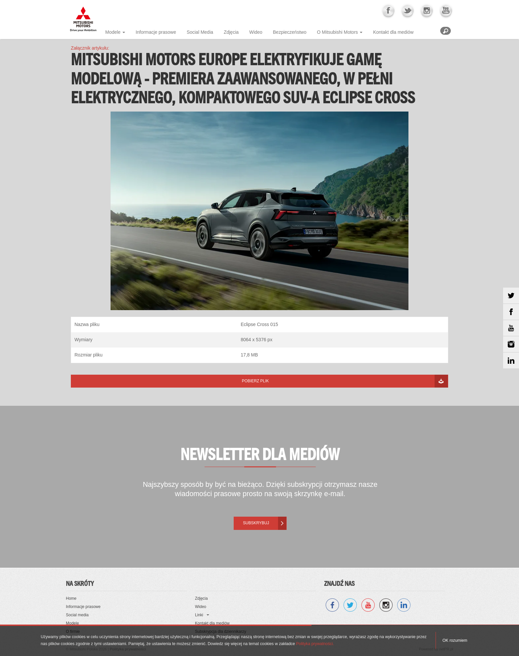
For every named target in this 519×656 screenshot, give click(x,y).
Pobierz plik (255, 381)
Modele (112, 32)
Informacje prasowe (156, 32)
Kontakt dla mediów (393, 32)
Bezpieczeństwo (290, 32)
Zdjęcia (231, 32)
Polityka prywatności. (315, 643)
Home (71, 598)
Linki (199, 615)
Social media (77, 615)
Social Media (200, 32)
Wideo (255, 32)
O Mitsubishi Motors (337, 32)
